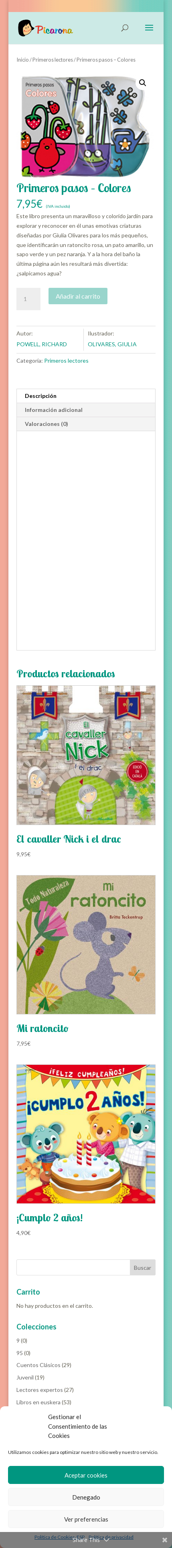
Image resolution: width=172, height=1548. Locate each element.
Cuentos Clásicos (38, 1364)
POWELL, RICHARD (41, 344)
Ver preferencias (86, 1519)
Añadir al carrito (78, 296)
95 (19, 1352)
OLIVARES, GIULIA (112, 344)
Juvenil (25, 1377)
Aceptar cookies (86, 1475)
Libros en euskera (38, 1402)
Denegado (86, 1497)
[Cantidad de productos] (28, 299)
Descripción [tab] (41, 395)
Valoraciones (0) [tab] (46, 423)
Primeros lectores (52, 59)
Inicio (22, 59)
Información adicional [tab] (54, 409)
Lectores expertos (39, 1389)
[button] (143, 83)
